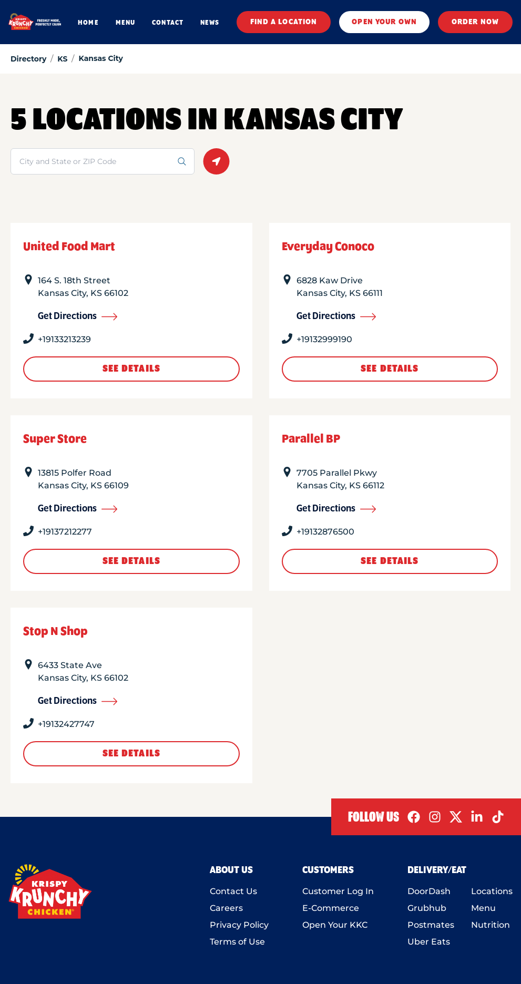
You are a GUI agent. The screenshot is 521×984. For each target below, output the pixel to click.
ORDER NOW (475, 22)
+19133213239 (64, 339)
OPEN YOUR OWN (384, 22)
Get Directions (78, 316)
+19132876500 (325, 532)
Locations (492, 891)
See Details (131, 369)
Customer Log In (338, 891)
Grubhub (426, 908)
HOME (88, 22)
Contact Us (233, 891)
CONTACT (167, 22)
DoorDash (429, 891)
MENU (125, 22)
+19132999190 (324, 339)
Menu (483, 908)
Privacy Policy (239, 925)
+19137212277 (65, 532)
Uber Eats (428, 942)
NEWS (209, 22)
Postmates (430, 925)
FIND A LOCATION (284, 22)
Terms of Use (237, 942)
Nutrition (490, 925)
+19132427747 (66, 724)
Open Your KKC (334, 925)
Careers (226, 908)
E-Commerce (330, 908)
